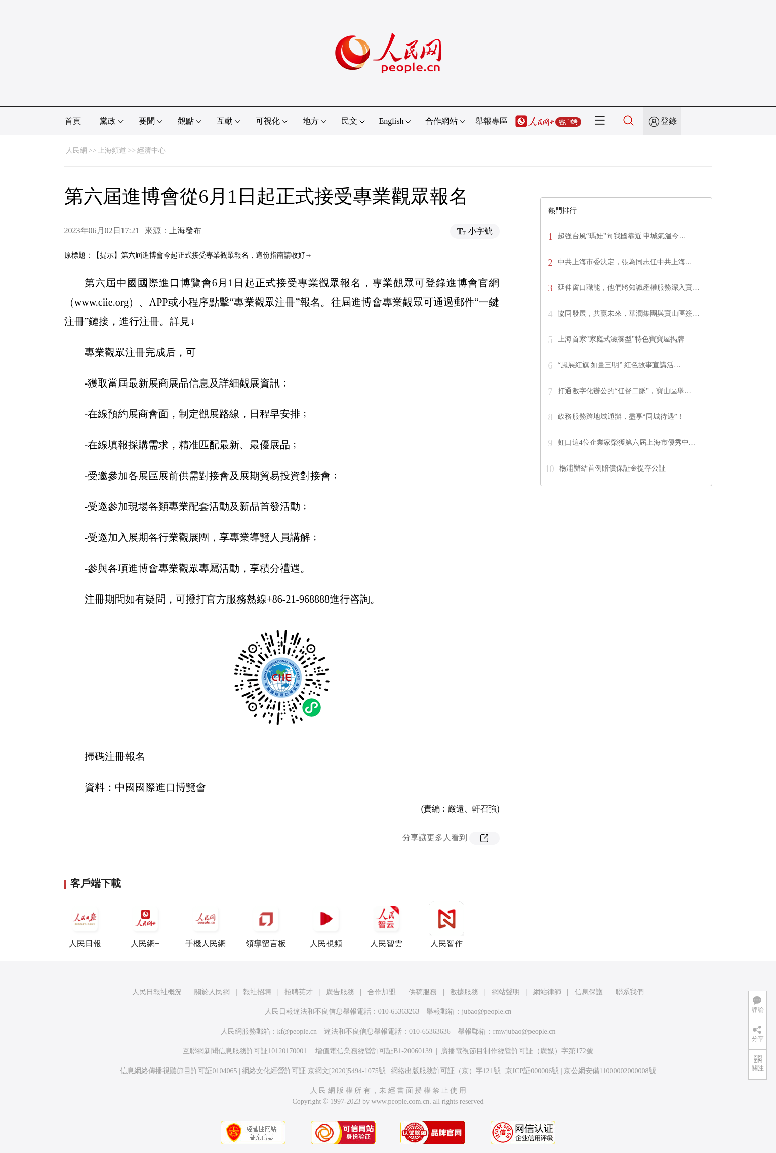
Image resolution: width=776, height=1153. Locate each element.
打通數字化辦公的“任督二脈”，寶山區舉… (624, 391)
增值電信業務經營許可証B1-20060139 (373, 1051)
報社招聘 (257, 992)
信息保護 (589, 992)
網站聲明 (506, 992)
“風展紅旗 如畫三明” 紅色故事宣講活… (619, 365)
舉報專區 (491, 121)
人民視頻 (326, 924)
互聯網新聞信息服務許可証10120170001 (245, 1051)
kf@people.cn (297, 1031)
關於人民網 (212, 992)
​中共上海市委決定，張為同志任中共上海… (625, 262)
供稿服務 (423, 992)
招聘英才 (298, 992)
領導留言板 (266, 924)
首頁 (73, 121)
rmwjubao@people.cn (524, 1031)
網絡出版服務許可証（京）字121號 (446, 1071)
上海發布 (185, 230)
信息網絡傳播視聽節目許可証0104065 (178, 1071)
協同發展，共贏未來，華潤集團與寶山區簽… (629, 313)
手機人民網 (205, 924)
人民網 (76, 150)
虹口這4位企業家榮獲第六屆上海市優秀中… (627, 442)
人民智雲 (386, 924)
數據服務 (464, 992)
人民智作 (446, 924)
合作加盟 (381, 992)
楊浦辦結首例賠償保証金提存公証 (612, 468)
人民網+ (145, 924)
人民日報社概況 (157, 992)
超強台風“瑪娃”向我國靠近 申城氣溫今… (622, 236)
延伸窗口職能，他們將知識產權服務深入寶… (629, 287)
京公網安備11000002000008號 (610, 1071)
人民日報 (85, 924)
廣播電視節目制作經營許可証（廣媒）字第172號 (517, 1051)
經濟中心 (151, 150)
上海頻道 (112, 150)
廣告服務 (340, 992)
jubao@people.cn (486, 1011)
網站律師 (547, 992)
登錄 (669, 121)
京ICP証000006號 (532, 1071)
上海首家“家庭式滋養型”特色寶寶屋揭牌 (621, 339)
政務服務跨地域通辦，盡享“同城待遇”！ (621, 416)
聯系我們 (630, 992)
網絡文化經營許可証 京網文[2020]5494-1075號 (314, 1071)
